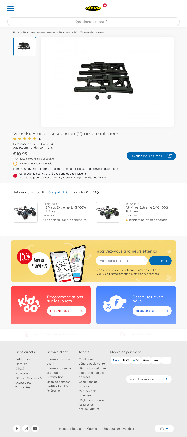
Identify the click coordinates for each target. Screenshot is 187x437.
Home (16, 32)
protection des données (145, 273)
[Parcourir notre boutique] (93, 21)
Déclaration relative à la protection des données (92, 372)
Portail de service (149, 379)
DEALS (19, 368)
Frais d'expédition (44, 158)
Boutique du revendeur (118, 428)
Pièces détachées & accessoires (39, 32)
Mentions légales (70, 428)
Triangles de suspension (92, 32)
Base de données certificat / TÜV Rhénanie (58, 386)
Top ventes (22, 387)
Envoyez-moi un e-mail (151, 156)
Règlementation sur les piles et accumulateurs (92, 404)
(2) (27, 139)
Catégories (22, 359)
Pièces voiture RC (68, 32)
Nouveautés (23, 373)
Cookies (92, 428)
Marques (21, 364)
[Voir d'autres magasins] (105, 5)
